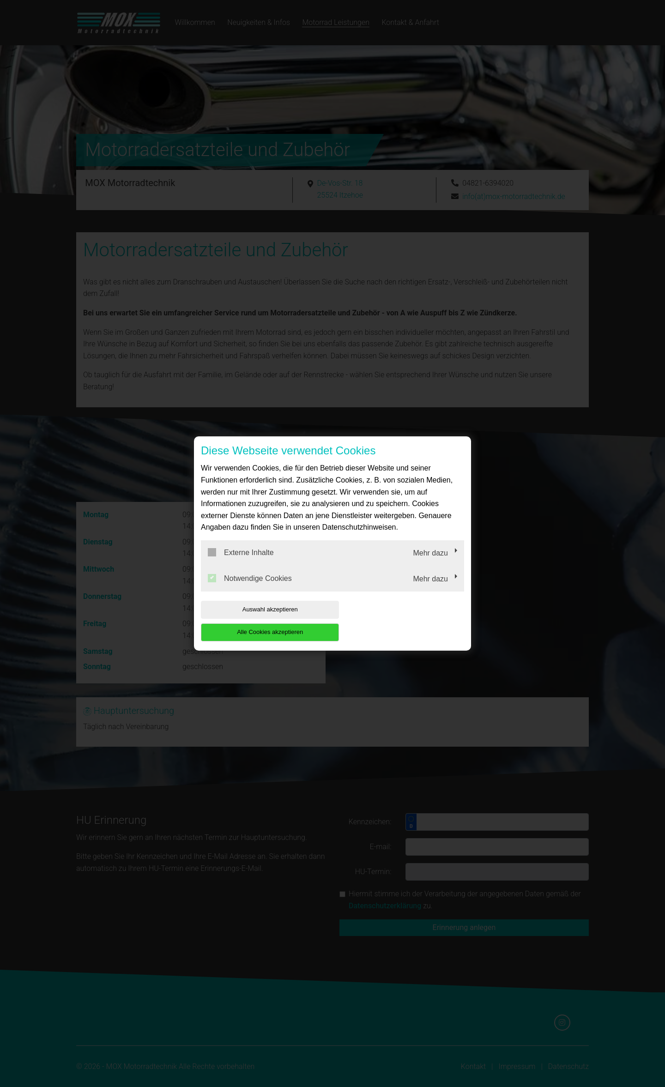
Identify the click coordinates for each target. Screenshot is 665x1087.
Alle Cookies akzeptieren (405, 620)
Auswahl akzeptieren (260, 620)
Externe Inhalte (241, 564)
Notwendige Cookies (250, 589)
